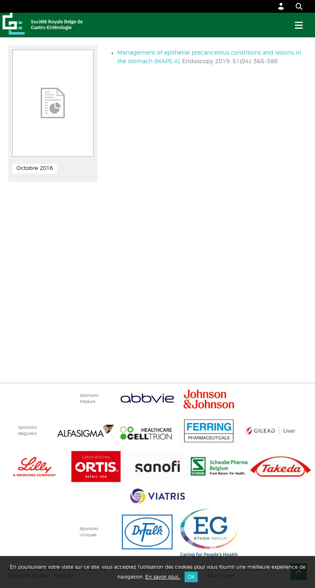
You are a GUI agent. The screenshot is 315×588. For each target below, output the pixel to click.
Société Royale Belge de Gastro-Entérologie (56, 24)
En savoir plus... (162, 576)
